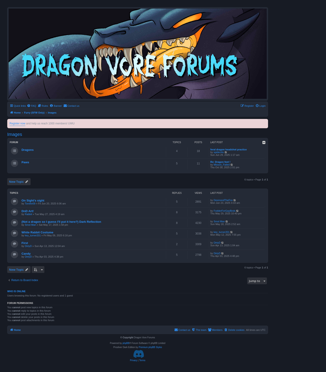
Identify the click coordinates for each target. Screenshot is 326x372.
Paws (25, 162)
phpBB (125, 343)
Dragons (28, 150)
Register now (17, 123)
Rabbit (28, 214)
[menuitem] (31, 106)
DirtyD (28, 246)
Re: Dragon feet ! (220, 162)
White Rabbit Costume (37, 232)
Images (14, 134)
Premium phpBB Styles (150, 347)
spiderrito (219, 152)
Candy (26, 253)
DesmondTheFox (223, 200)
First (25, 243)
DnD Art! (28, 211)
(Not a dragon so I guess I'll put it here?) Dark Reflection (61, 221)
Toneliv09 (30, 203)
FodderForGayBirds (225, 210)
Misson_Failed (222, 164)
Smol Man (30, 224)
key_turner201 (33, 235)
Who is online (16, 291)
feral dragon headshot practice (228, 149)
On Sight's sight (33, 200)
